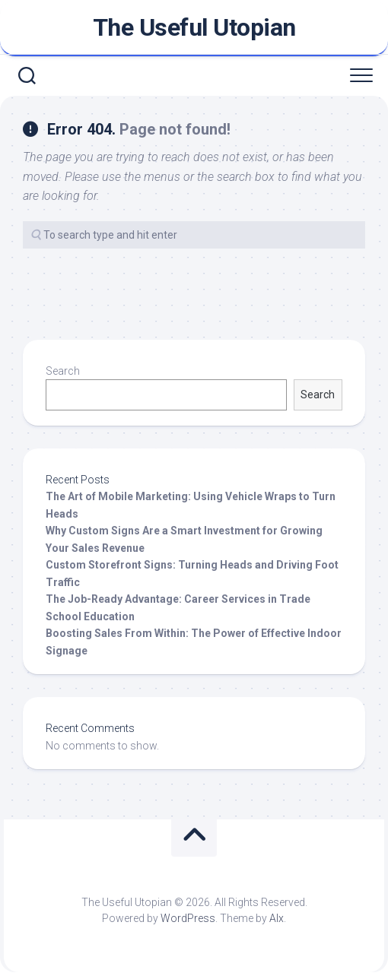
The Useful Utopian (194, 27)
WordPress (188, 918)
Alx (276, 918)
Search (63, 371)
